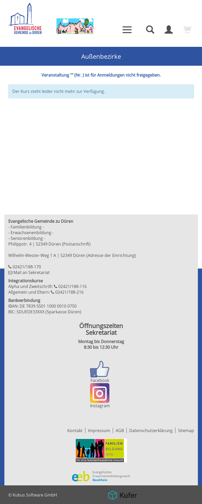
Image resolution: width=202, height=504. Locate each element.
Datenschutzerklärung (151, 430)
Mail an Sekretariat (31, 272)
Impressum (99, 430)
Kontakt (75, 430)
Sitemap (186, 430)
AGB (120, 430)
